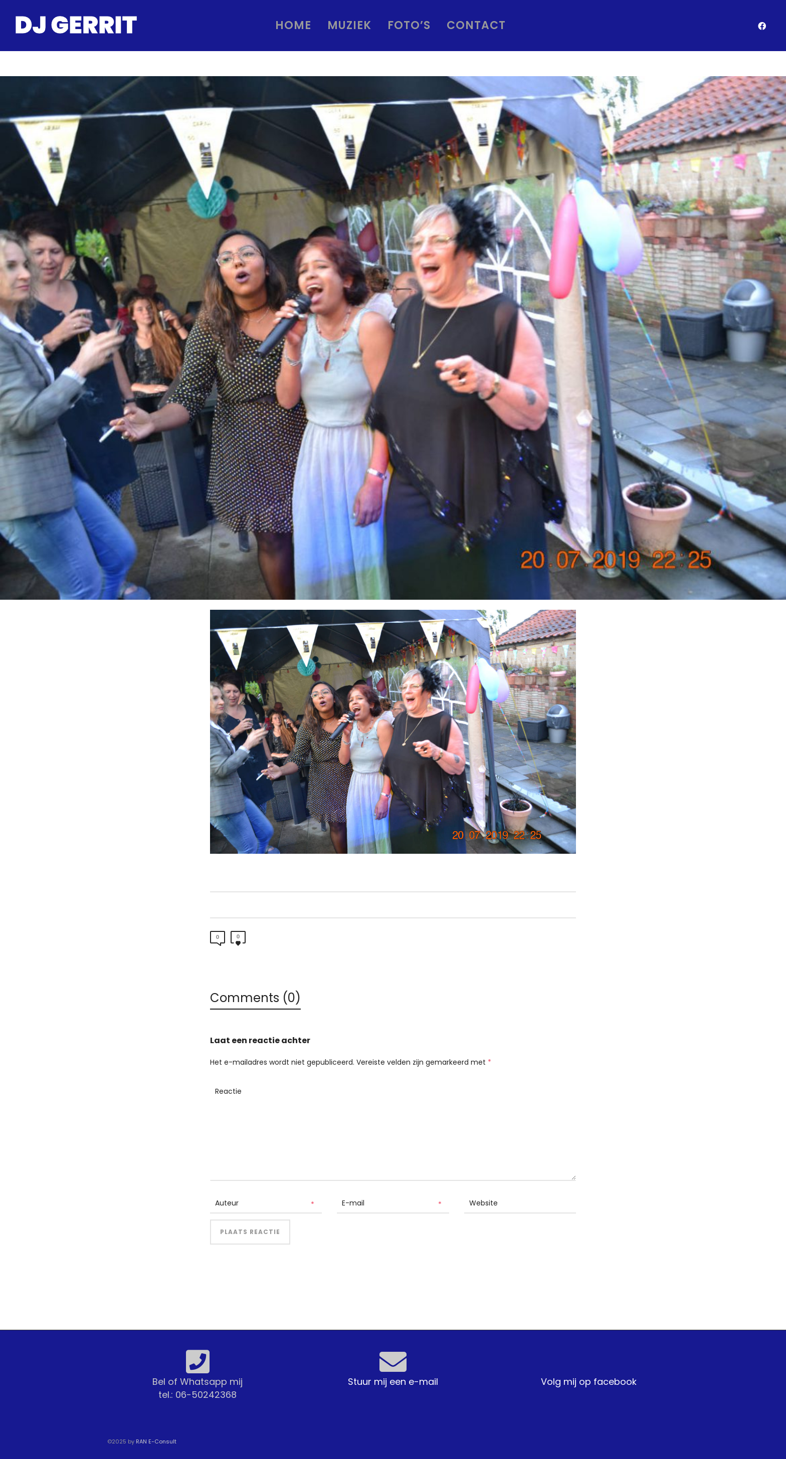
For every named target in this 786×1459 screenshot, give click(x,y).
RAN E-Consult (156, 1441)
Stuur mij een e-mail (393, 1381)
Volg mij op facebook (589, 1381)
